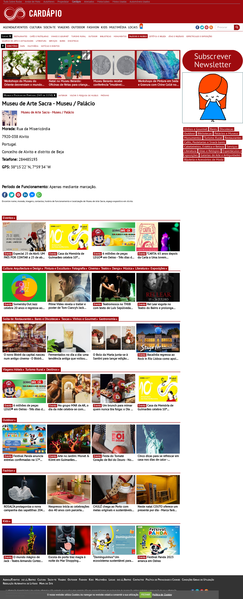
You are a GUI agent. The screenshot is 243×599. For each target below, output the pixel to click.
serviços (53, 40)
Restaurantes (24, 319)
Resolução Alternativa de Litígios (20, 583)
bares (62, 40)
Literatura (142, 268)
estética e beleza (157, 36)
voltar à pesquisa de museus (84, 95)
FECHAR (145, 594)
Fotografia (80, 268)
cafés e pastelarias (39, 36)
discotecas (73, 40)
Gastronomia (108, 319)
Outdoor (78, 27)
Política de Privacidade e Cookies (163, 579)
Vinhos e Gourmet (85, 319)
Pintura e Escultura (57, 268)
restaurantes (20, 36)
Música (128, 268)
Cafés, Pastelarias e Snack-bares (204, 142)
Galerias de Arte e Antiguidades (220, 155)
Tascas (66, 319)
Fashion (93, 27)
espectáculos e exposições (199, 36)
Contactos (138, 579)
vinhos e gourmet (60, 36)
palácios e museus (138, 36)
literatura (41, 40)
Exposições (159, 268)
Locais (133, 27)
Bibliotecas (205, 133)
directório (12, 46)
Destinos (53, 369)
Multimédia (117, 27)
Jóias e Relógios (209, 151)
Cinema (94, 268)
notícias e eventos (50, 46)
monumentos (120, 36)
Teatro (106, 268)
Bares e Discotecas (48, 319)
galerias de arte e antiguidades (17, 40)
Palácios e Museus (226, 133)
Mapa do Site (46, 583)
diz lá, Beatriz (28, 579)
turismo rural (78, 36)
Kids (104, 27)
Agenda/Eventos (15, 27)
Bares (213, 129)
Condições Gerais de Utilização (198, 579)
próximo (105, 95)
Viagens (63, 27)
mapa (22, 46)
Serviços (232, 146)
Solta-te (49, 27)
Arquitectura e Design (29, 268)
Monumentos (192, 138)
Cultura (36, 27)
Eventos (9, 218)
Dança (117, 268)
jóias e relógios (176, 36)
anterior (62, 95)
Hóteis (19, 369)
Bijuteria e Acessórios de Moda (203, 159)
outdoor (92, 36)
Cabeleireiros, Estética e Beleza (204, 146)
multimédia (33, 46)
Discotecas (226, 129)
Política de (162, 594)
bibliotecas (105, 36)
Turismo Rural (35, 369)
